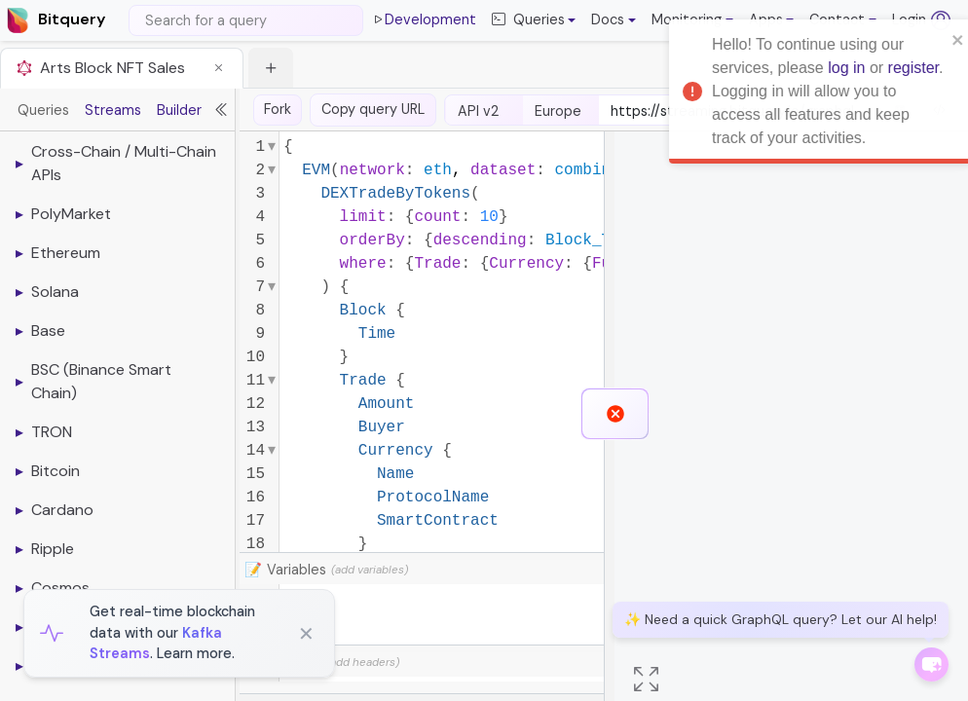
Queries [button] (528, 20)
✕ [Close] (306, 633)
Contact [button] (837, 19)
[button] (613, 20)
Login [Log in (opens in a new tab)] (921, 20)
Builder (179, 110)
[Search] (246, 20)
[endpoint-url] (737, 112)
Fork (277, 109)
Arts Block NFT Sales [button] (112, 67)
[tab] (121, 68)
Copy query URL (373, 109)
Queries (43, 110)
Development (423, 20)
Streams (113, 110)
